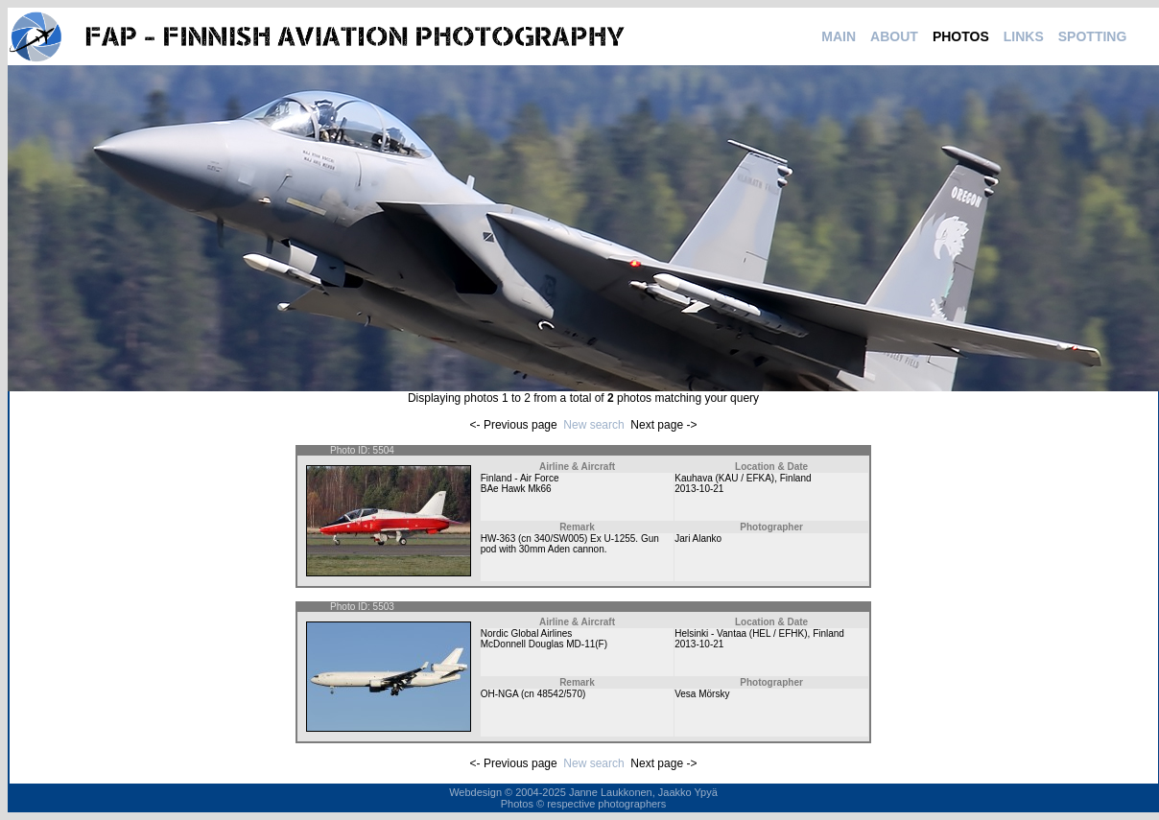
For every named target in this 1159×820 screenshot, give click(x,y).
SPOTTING (1092, 36)
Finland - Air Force (520, 478)
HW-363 (498, 538)
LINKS (1024, 36)
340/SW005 (559, 538)
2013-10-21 (698, 488)
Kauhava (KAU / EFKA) (724, 478)
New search (593, 425)
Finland (796, 478)
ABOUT (894, 36)
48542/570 (559, 694)
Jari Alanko (697, 538)
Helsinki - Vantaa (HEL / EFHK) (740, 633)
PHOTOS (961, 36)
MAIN (838, 36)
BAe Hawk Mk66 (516, 488)
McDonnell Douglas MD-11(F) (544, 644)
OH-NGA (499, 694)
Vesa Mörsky (701, 694)
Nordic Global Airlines (527, 633)
